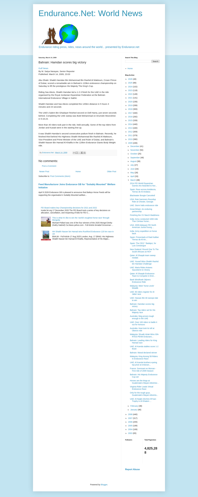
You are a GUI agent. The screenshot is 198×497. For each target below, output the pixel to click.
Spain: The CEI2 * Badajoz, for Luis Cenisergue (143, 244)
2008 (130, 414)
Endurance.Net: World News (90, 13)
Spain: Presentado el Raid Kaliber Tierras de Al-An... (144, 238)
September (135, 157)
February (134, 406)
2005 (130, 426)
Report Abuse (132, 469)
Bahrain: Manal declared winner (143, 353)
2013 (130, 128)
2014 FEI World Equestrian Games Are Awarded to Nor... (143, 184)
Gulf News (43, 68)
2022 (130, 94)
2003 (130, 433)
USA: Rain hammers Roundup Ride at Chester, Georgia (143, 200)
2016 (130, 117)
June (132, 169)
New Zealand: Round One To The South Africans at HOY (144, 250)
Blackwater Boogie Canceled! (142, 195)
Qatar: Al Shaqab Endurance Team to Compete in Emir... (142, 274)
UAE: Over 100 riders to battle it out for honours (143, 323)
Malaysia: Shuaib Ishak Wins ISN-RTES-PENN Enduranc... (144, 335)
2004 (130, 429)
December (135, 146)
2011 (130, 135)
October (134, 154)
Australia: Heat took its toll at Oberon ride (142, 329)
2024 (130, 87)
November (135, 150)
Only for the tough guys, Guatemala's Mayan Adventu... (144, 394)
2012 (130, 132)
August (133, 161)
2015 (130, 120)
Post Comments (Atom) (60, 176)
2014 (130, 124)
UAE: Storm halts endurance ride (144, 205)
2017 (130, 113)
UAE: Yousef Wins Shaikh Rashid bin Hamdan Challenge (144, 262)
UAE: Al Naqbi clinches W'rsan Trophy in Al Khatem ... (143, 400)
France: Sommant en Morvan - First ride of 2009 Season (143, 369)
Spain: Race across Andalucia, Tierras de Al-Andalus (143, 190)
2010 (130, 139)
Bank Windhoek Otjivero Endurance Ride (140, 281)
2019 (130, 105)
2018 (130, 109)
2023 (130, 90)
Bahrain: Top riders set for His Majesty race (142, 311)
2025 (130, 83)
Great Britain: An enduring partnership (141, 210)
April (132, 176)
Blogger (104, 485)
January (134, 410)
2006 (130, 422)
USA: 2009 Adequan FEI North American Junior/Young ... (143, 226)
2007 (130, 418)
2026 (130, 79)
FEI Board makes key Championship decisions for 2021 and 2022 (69, 208)
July (132, 165)
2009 (130, 143)
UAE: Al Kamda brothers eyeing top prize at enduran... (143, 363)
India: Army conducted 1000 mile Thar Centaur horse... (144, 220)
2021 (130, 98)
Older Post (111, 171)
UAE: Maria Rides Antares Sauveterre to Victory (141, 268)
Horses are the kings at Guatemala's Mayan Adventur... (144, 381)
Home (78, 171)
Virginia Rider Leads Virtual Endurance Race (141, 388)
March (133, 180)
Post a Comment (49, 166)
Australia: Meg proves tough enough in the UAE (142, 317)
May (132, 172)
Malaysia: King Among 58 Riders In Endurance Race (144, 357)
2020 (130, 102)
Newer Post (44, 171)
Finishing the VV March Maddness (144, 215)
